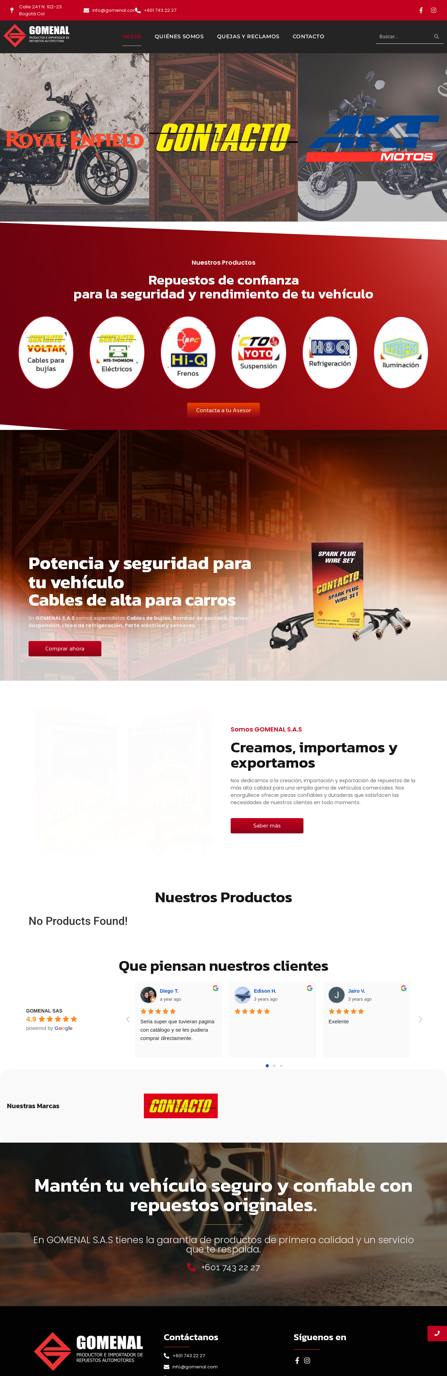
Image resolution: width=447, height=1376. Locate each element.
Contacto (309, 36)
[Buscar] (403, 37)
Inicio (131, 36)
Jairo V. (356, 991)
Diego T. (169, 991)
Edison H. (265, 991)
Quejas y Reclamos (248, 36)
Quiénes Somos (179, 36)
